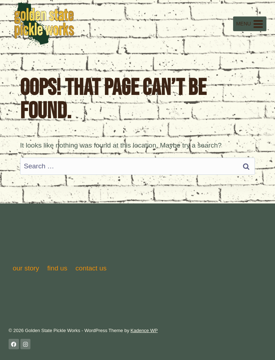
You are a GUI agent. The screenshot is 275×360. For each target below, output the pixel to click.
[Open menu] (249, 23)
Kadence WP (144, 330)
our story (26, 268)
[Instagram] (25, 344)
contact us (91, 268)
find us (57, 268)
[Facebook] (14, 344)
